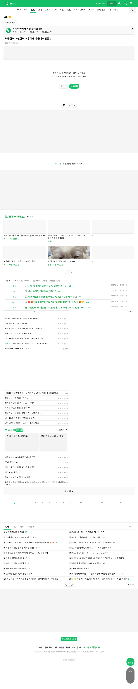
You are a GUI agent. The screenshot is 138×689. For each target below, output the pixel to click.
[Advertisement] (69, 610)
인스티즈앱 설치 (69, 639)
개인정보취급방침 (91, 647)
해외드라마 (47, 32)
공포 (69, 10)
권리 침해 (76, 647)
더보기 (63, 430)
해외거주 (34, 32)
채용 (68, 647)
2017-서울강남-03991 (86, 652)
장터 (55, 10)
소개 (40, 647)
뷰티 (75, 10)
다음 (101, 502)
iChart (91, 10)
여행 (14, 32)
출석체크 (101, 10)
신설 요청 (10, 22)
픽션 (62, 10)
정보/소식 (25, 280)
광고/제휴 (59, 647)
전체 (8, 280)
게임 (109, 10)
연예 (40, 10)
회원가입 (111, 3)
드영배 (47, 10)
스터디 (83, 10)
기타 (45, 280)
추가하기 (19, 430)
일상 (33, 10)
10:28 (130, 526)
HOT (19, 10)
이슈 (26, 10)
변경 (116, 10)
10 (81, 503)
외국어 (23, 32)
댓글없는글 (55, 280)
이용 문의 (48, 647)
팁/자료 (36, 280)
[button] (67, 272)
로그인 (63, 86)
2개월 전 (7, 43)
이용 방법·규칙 (100, 3)
